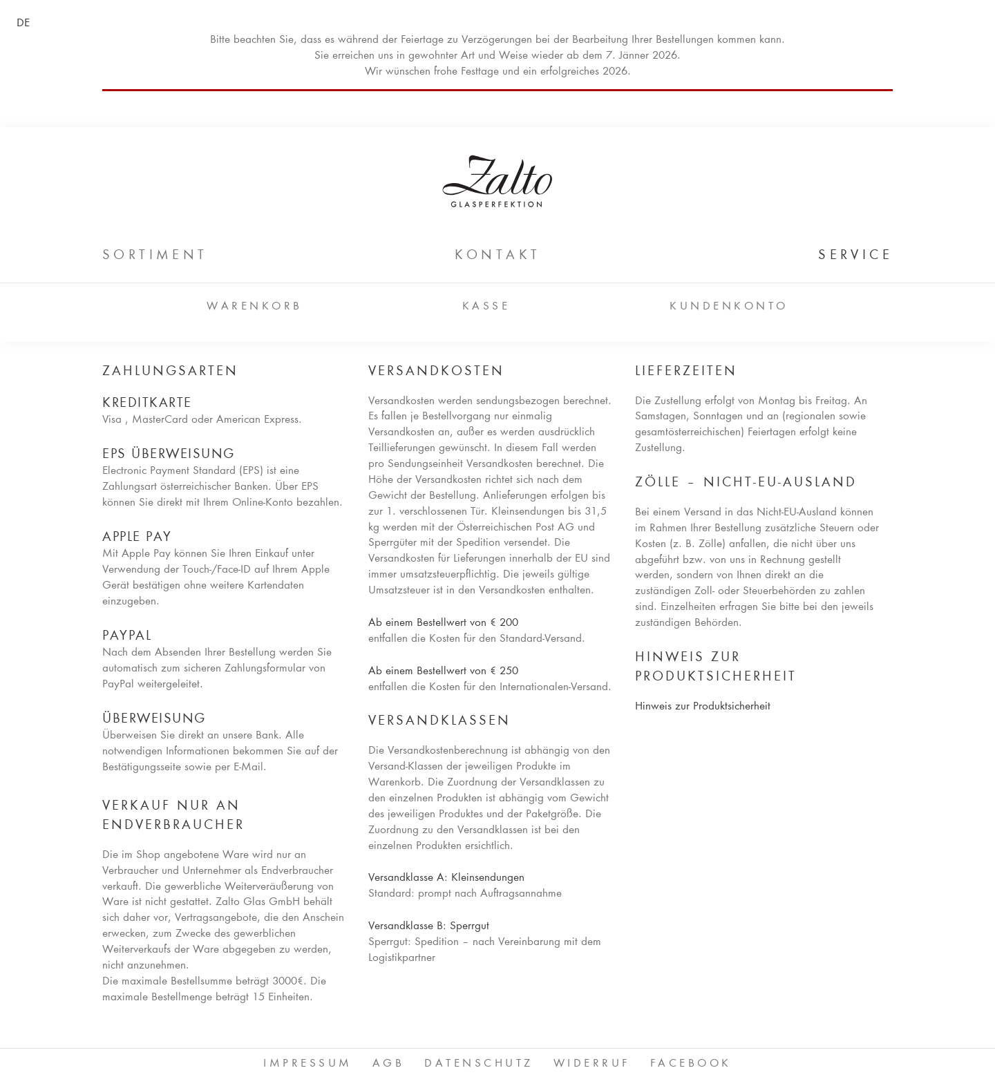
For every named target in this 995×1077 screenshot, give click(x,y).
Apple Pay (137, 537)
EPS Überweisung (168, 454)
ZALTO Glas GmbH (497, 181)
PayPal (126, 636)
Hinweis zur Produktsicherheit (702, 707)
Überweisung (154, 719)
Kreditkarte (147, 403)
